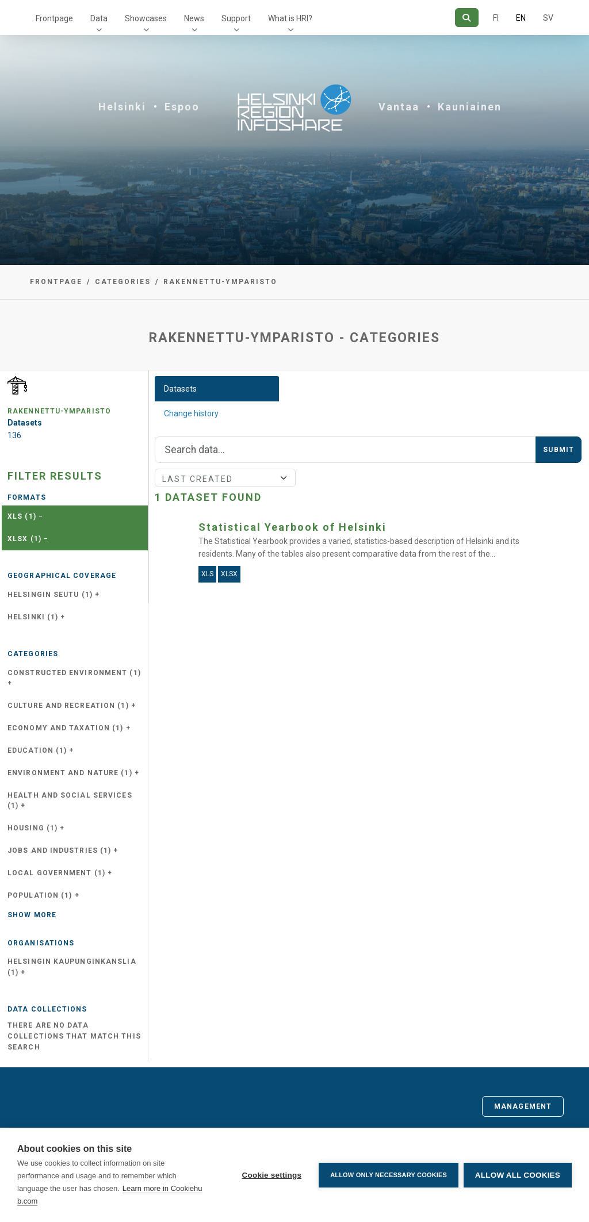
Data (99, 18)
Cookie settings (271, 1175)
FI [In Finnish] (496, 17)
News (194, 18)
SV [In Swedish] (548, 17)
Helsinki (122, 107)
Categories (123, 282)
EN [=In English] (521, 17)
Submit (558, 450)
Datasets (180, 388)
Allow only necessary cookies (388, 1174)
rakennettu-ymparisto (220, 282)
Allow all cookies (517, 1175)
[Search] (467, 17)
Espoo (182, 107)
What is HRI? (290, 18)
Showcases (146, 18)
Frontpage (54, 18)
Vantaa (398, 107)
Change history (191, 413)
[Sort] (225, 478)
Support (236, 18)
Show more (31, 915)
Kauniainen (470, 107)
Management (523, 1106)
